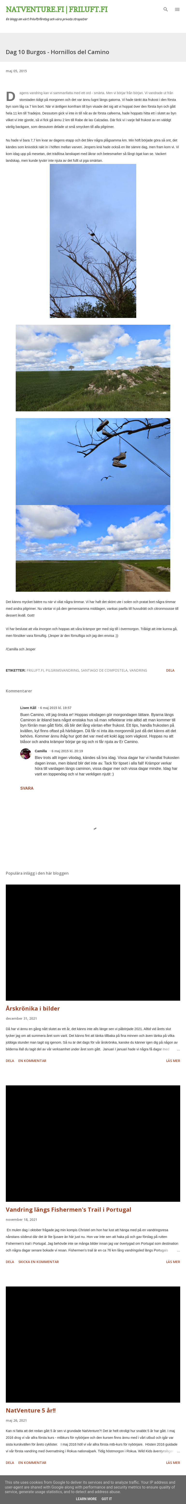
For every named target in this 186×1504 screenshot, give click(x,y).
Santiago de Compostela (104, 670)
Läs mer (173, 1060)
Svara (27, 788)
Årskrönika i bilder (33, 1008)
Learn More (86, 1499)
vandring (138, 670)
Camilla (41, 751)
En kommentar (32, 1060)
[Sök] (166, 9)
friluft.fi (35, 670)
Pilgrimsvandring (62, 670)
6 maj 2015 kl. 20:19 (67, 751)
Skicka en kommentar (38, 1261)
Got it (106, 1499)
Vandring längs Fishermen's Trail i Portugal (68, 1209)
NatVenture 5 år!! (31, 1410)
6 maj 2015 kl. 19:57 (56, 708)
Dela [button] (170, 670)
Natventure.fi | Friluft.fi (56, 9)
